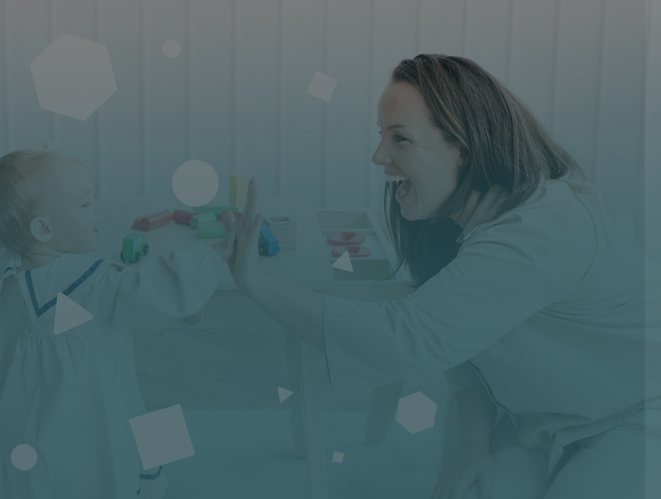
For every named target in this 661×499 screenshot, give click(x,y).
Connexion (515, 388)
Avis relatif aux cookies (562, 474)
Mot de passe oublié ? (596, 349)
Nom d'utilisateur (430, 217)
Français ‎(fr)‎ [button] (444, 474)
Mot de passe (421, 284)
